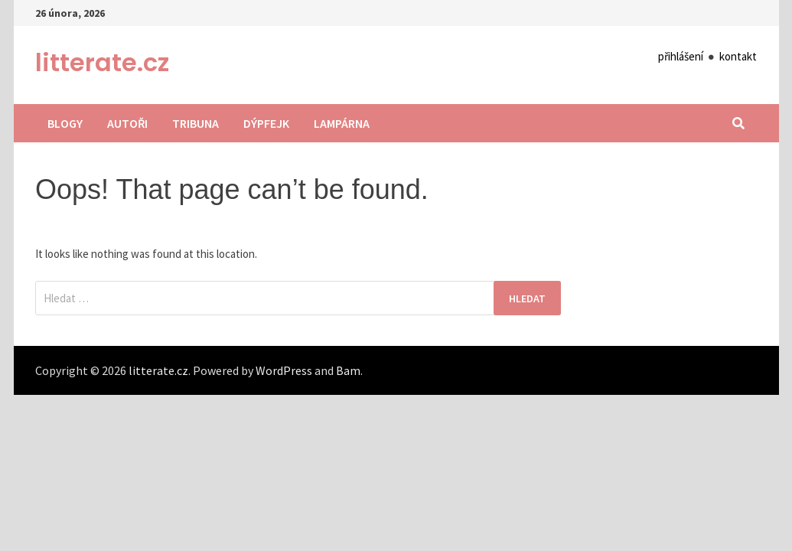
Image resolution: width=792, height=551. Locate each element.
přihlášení (680, 56)
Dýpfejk (266, 123)
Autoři (127, 123)
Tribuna (195, 123)
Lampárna (342, 123)
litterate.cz (102, 62)
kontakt (738, 56)
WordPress (284, 370)
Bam (348, 370)
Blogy (65, 123)
